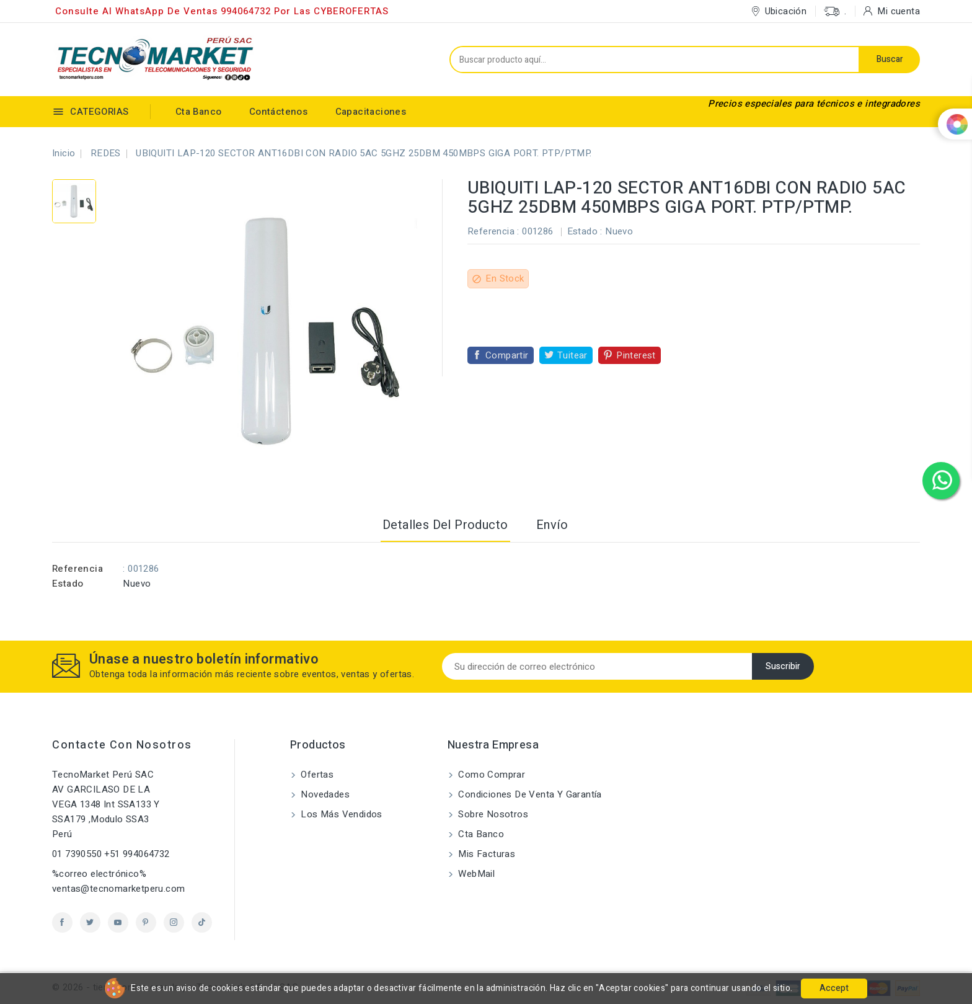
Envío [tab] (552, 525)
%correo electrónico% (99, 874)
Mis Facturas (485, 854)
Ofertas (316, 774)
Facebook (62, 922)
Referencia (77, 568)
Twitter (90, 922)
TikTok (202, 922)
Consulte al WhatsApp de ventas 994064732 (163, 11)
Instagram (174, 922)
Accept (834, 988)
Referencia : (493, 231)
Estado (67, 583)
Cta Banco (198, 111)
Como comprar (490, 774)
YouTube (118, 922)
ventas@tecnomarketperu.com (118, 888)
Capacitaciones (371, 111)
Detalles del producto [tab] (445, 525)
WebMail (475, 874)
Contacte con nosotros (122, 745)
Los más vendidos (340, 814)
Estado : (585, 231)
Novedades (324, 794)
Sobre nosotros (492, 814)
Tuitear (572, 355)
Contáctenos (278, 111)
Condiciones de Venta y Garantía (529, 794)
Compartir (507, 355)
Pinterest (636, 355)
